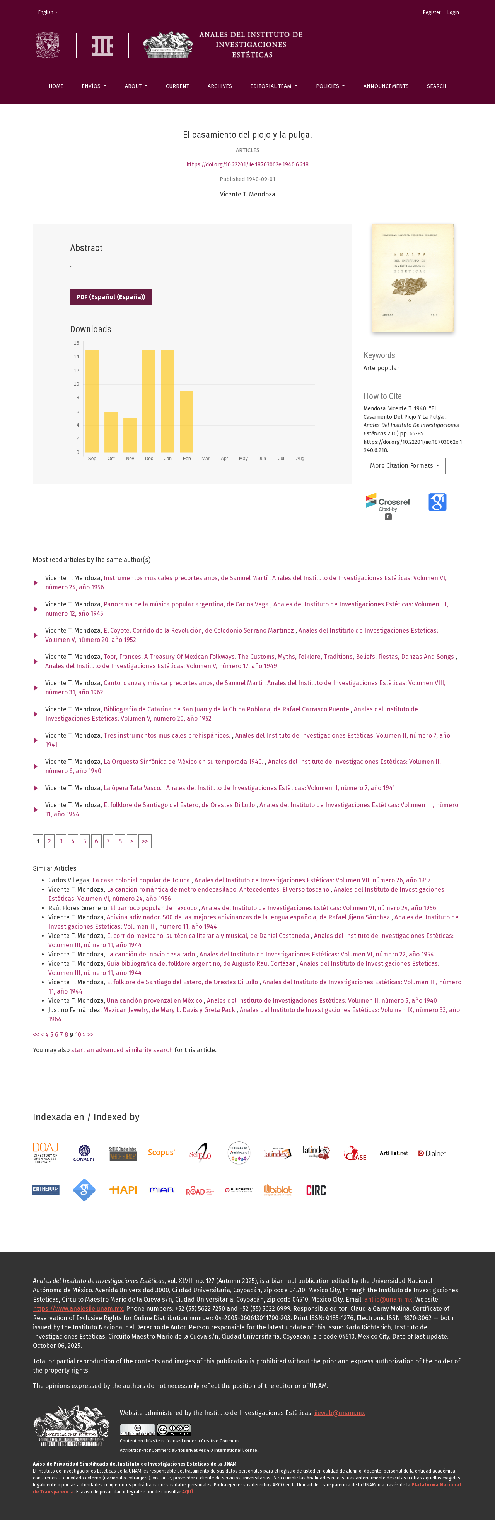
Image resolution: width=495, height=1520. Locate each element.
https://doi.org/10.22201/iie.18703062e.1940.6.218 (247, 164)
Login (453, 12)
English (50, 11)
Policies (328, 86)
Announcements (386, 86)
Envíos (92, 86)
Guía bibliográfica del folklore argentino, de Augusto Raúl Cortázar (202, 963)
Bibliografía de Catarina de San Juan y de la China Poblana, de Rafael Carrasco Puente (227, 709)
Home (56, 86)
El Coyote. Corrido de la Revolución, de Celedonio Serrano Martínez (199, 630)
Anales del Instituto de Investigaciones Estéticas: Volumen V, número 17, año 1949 (161, 666)
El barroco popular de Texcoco (154, 908)
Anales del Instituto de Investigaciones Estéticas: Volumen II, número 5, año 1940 (322, 1000)
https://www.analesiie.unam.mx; (79, 1308)
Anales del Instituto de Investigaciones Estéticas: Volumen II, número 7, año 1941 (280, 788)
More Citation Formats (402, 465)
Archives (220, 86)
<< (36, 1034)
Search (436, 86)
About (134, 86)
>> (145, 841)
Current (177, 86)
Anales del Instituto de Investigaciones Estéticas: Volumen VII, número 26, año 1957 (313, 880)
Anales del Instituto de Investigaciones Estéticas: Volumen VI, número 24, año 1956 (318, 908)
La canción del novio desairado (151, 954)
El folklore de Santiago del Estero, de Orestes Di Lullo (180, 805)
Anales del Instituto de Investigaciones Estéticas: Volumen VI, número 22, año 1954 (317, 954)
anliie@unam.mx (388, 1299)
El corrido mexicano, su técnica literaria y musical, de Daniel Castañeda (209, 935)
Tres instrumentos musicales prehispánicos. (168, 735)
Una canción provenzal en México (155, 1000)
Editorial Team (271, 86)
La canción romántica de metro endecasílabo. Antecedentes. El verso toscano (219, 889)
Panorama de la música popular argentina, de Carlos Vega (187, 604)
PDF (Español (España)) (111, 297)
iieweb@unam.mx (339, 1413)
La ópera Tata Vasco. (133, 788)
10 (78, 1034)
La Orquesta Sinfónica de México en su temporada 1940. (184, 761)
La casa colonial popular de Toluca (141, 880)
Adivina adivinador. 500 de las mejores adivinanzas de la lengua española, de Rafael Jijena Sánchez (249, 917)
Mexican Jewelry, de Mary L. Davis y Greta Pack (170, 1010)
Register (431, 12)
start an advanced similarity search (122, 1050)
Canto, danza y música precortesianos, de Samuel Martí (184, 683)
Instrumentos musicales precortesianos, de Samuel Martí (186, 578)
